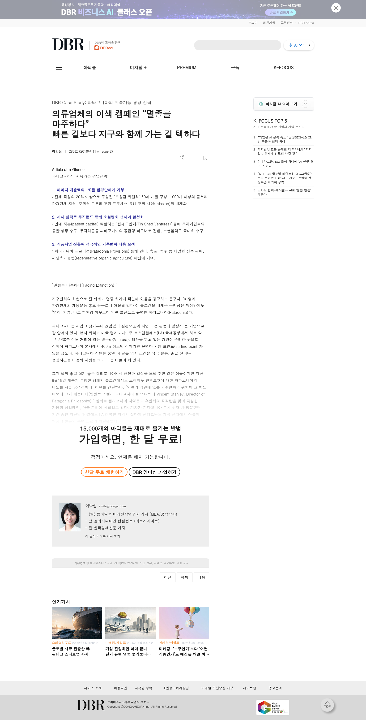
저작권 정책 (143, 688)
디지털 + (138, 67)
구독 (235, 67)
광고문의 (275, 688)
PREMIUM (186, 67)
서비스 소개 (93, 688)
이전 (167, 577)
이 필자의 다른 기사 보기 (102, 536)
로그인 (252, 22)
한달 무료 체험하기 (104, 472)
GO (305, 104)
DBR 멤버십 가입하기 (154, 472)
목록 (184, 577)
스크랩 (205, 158)
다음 (201, 577)
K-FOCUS (284, 67)
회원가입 (269, 22)
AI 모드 (300, 45)
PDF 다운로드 (190, 158)
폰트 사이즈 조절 (197, 158)
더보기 (182, 157)
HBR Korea (306, 22)
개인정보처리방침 (175, 688)
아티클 (89, 67)
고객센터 (287, 22)
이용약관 (120, 688)
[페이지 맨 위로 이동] (328, 706)
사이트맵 (249, 688)
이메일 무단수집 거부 (217, 688)
